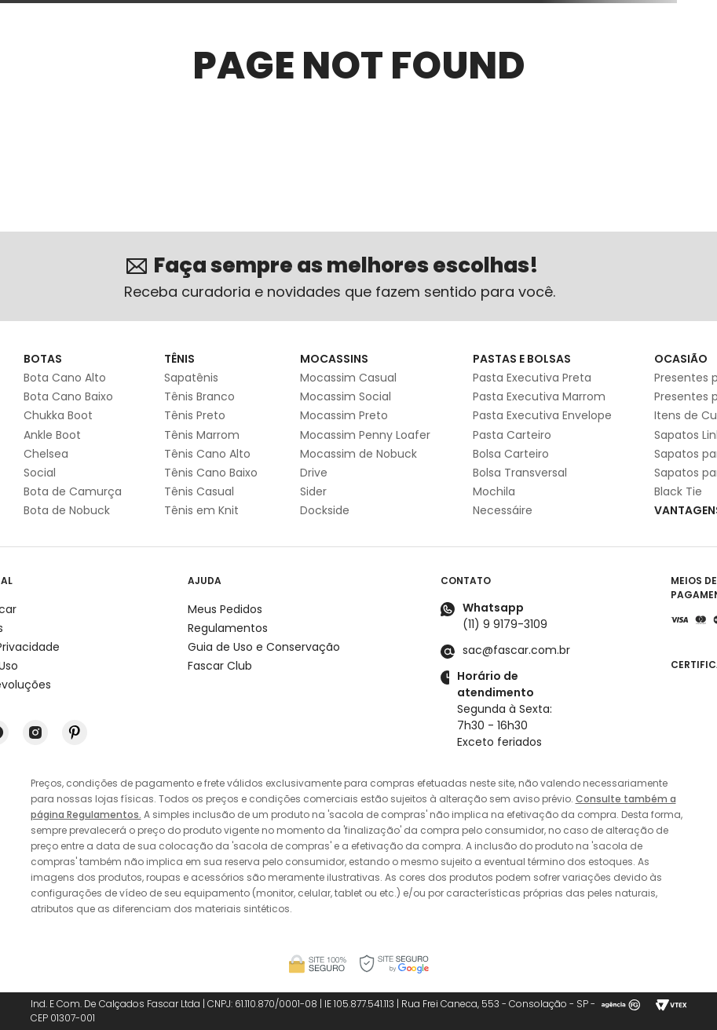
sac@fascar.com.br (516, 650)
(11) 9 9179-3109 (505, 624)
